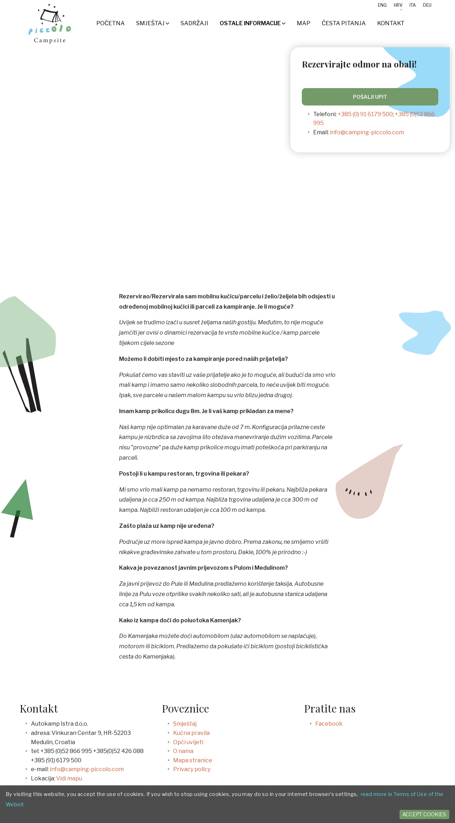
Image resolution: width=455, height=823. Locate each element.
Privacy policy (191, 769)
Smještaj (152, 23)
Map (303, 23)
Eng (382, 5)
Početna (110, 23)
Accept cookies (424, 814)
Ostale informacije (252, 23)
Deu (427, 5)
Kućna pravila (191, 733)
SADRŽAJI (194, 23)
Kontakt (391, 23)
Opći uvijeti (188, 742)
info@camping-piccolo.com (367, 132)
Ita (413, 5)
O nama (183, 751)
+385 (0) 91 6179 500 (365, 114)
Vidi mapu (69, 778)
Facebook (329, 723)
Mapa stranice (192, 760)
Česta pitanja (344, 23)
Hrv (398, 5)
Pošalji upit (370, 97)
